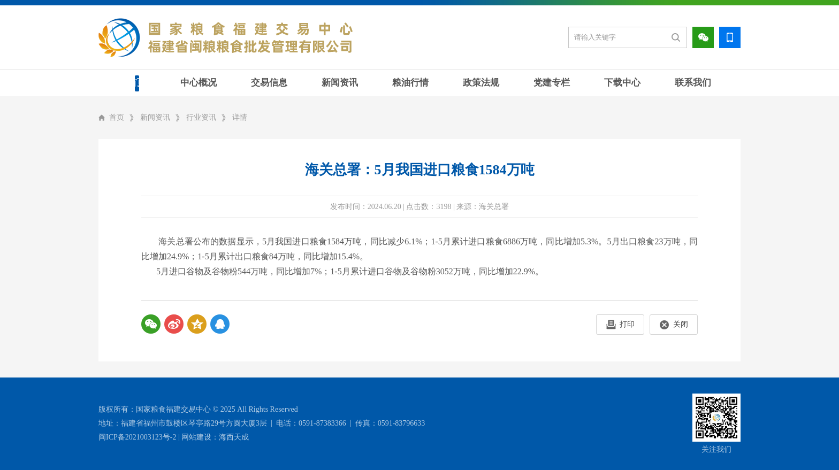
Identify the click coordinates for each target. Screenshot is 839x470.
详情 (239, 117)
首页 (137, 83)
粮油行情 (410, 83)
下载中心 (622, 83)
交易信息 (269, 83)
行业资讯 (201, 117)
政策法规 (481, 83)
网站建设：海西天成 (215, 437)
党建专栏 (551, 83)
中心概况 (198, 83)
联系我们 (693, 83)
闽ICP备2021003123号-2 (137, 437)
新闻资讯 (340, 83)
